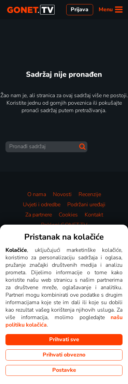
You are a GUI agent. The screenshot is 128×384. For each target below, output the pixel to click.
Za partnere (38, 215)
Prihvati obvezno (64, 355)
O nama (36, 194)
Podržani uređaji (86, 204)
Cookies (68, 215)
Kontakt (94, 215)
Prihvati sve (64, 339)
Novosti (62, 194)
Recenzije (90, 194)
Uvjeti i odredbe (41, 204)
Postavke (64, 370)
